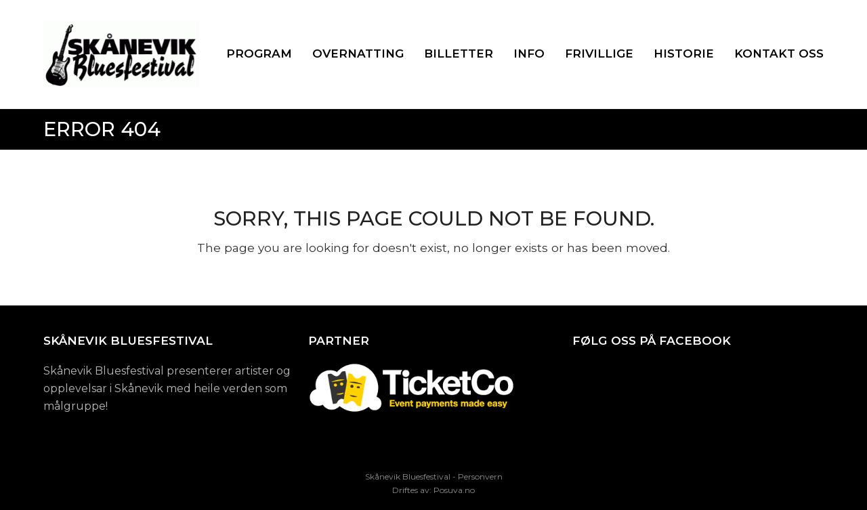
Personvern (480, 476)
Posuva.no (454, 490)
